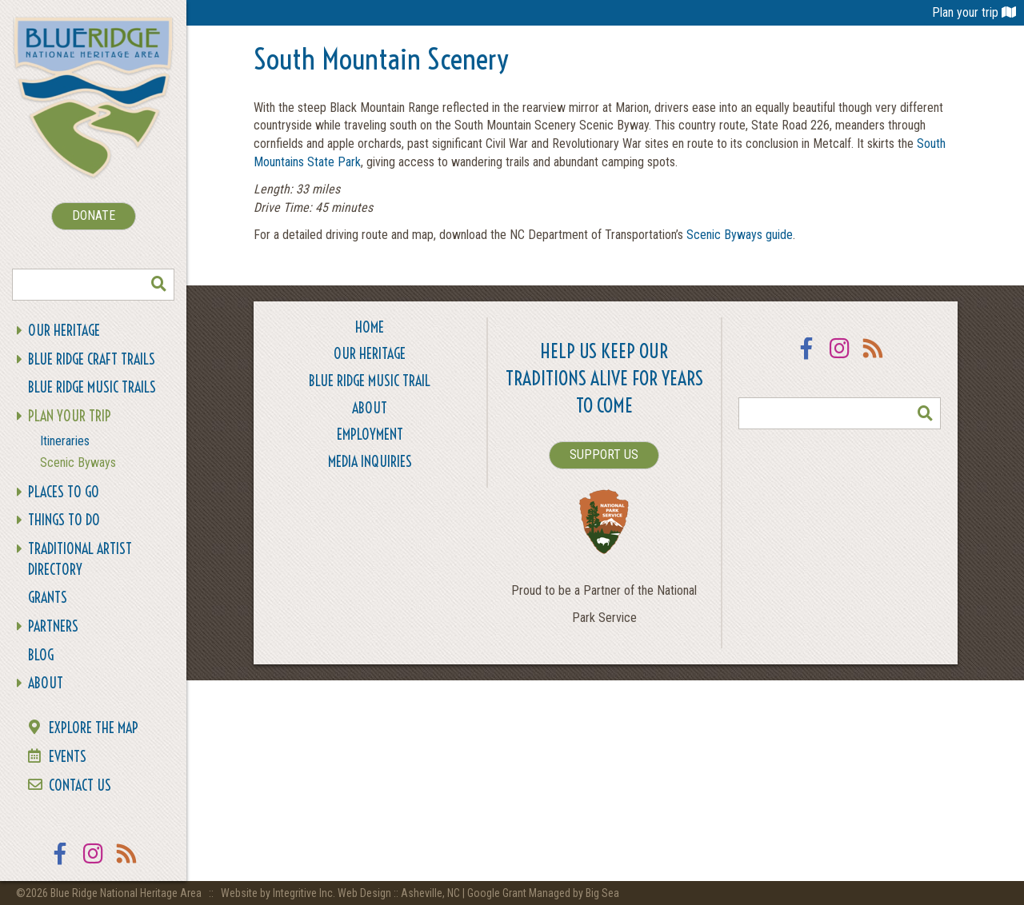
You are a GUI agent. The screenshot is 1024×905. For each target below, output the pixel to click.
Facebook (60, 864)
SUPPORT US (604, 454)
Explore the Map (93, 728)
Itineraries (65, 441)
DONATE (93, 215)
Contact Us (80, 785)
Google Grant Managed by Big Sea (543, 893)
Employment (370, 434)
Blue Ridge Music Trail (369, 381)
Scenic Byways (78, 462)
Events (67, 757)
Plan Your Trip (69, 416)
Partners (53, 626)
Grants (47, 597)
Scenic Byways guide (739, 234)
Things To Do (64, 520)
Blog (41, 655)
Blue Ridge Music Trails (92, 387)
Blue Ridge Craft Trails (91, 359)
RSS (127, 864)
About (45, 683)
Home (369, 327)
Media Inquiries (370, 461)
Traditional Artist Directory (80, 559)
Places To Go (63, 492)
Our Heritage (64, 330)
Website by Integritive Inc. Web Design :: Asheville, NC (341, 893)
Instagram (93, 864)
